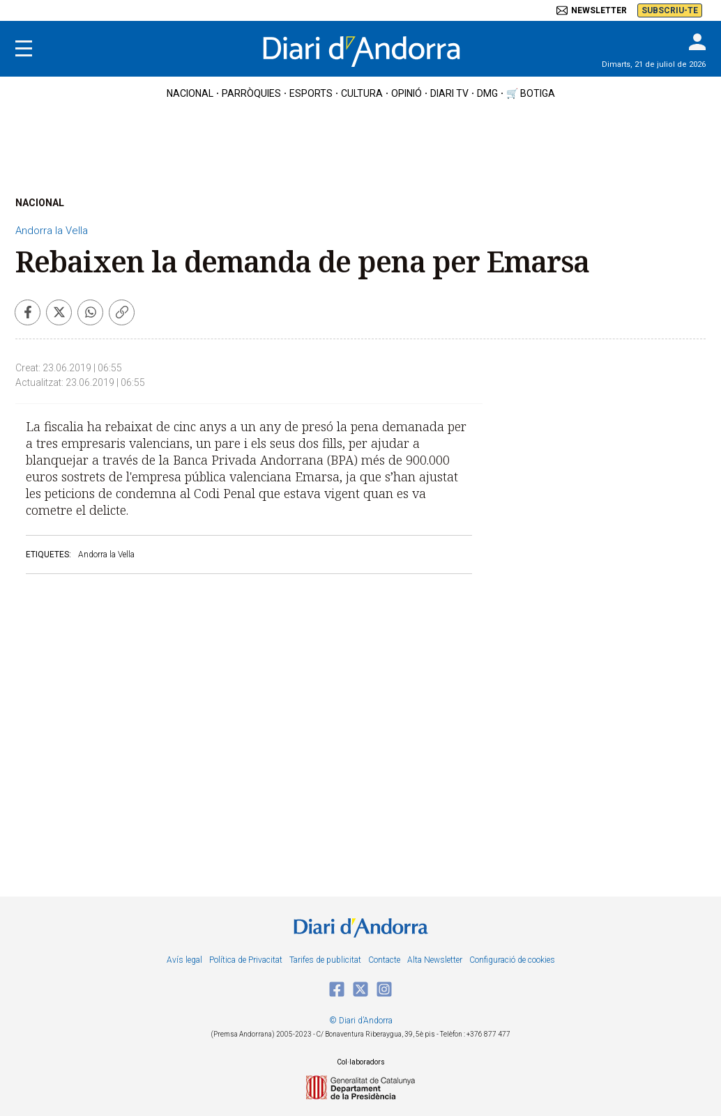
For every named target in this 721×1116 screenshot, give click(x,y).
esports (311, 93)
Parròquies (251, 93)
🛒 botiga (530, 93)
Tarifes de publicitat (325, 960)
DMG (487, 93)
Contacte (384, 960)
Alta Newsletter (434, 960)
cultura (362, 93)
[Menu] (23, 49)
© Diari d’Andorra (361, 1020)
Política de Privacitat (245, 960)
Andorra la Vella (51, 230)
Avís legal (184, 960)
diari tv (449, 93)
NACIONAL (39, 202)
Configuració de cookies (512, 960)
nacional (190, 93)
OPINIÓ (406, 93)
